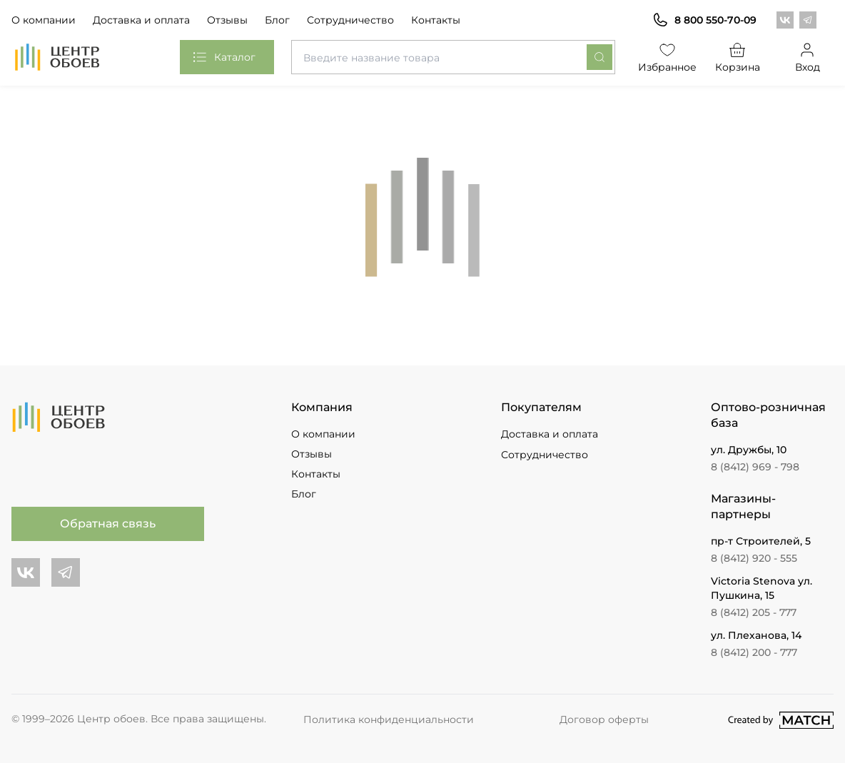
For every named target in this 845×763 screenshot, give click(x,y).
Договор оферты (604, 719)
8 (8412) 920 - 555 (754, 558)
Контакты (435, 20)
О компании (43, 20)
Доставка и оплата (141, 20)
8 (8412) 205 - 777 (753, 612)
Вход (807, 57)
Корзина (737, 57)
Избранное (667, 57)
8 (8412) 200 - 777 (754, 652)
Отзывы (227, 20)
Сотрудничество (350, 20)
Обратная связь (108, 523)
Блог (277, 20)
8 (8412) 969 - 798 (755, 466)
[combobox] (453, 57)
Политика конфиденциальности (388, 719)
